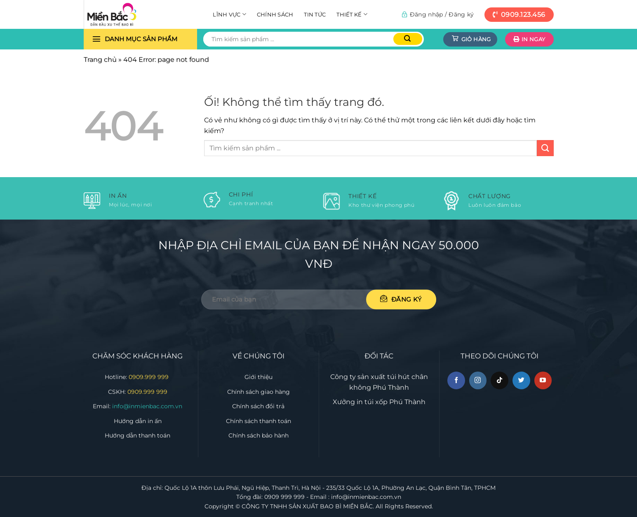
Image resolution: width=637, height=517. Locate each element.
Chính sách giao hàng (258, 391)
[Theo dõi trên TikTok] (499, 380)
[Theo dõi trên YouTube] (543, 380)
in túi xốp (372, 402)
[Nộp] (407, 39)
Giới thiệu (258, 377)
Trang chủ (100, 59)
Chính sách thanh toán (258, 421)
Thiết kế (351, 14)
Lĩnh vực (229, 14)
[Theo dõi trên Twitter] (521, 380)
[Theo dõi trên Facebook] (456, 380)
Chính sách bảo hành (258, 435)
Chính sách (275, 14)
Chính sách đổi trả (258, 406)
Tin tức (315, 14)
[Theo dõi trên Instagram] (478, 380)
